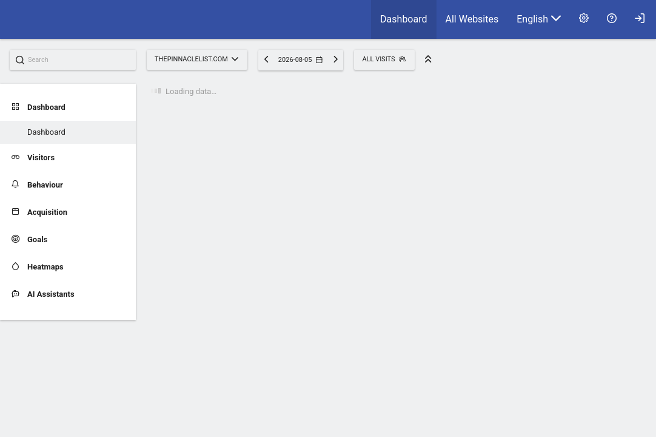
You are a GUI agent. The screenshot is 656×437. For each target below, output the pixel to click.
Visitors (33, 157)
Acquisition (39, 212)
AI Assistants (43, 294)
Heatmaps (38, 266)
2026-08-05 (300, 60)
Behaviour (37, 184)
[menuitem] (403, 19)
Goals (29, 239)
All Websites (472, 19)
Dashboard (403, 19)
